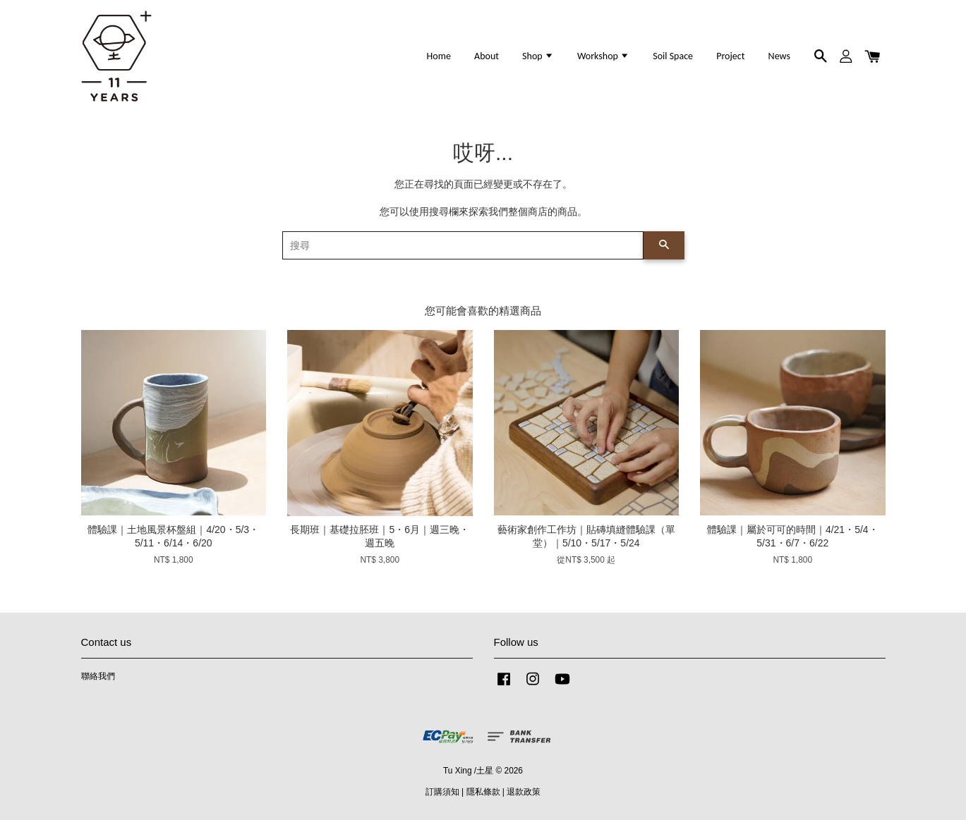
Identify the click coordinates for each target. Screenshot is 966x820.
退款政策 (524, 792)
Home (439, 56)
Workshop (603, 56)
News (779, 56)
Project (730, 56)
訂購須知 (442, 792)
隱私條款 (483, 792)
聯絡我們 (98, 676)
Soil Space (673, 56)
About (486, 56)
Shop (538, 56)
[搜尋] (463, 245)
